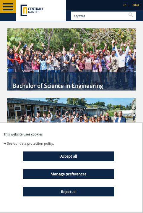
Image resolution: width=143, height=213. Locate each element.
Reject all (68, 191)
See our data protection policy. (30, 143)
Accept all (68, 156)
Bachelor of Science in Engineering (57, 85)
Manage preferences (68, 174)
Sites (136, 5)
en (124, 5)
